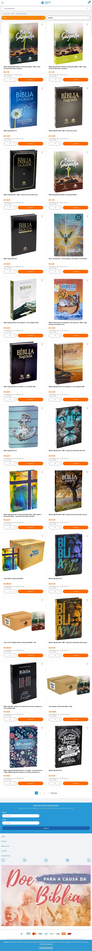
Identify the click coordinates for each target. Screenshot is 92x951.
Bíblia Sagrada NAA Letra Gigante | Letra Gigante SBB (21, 322)
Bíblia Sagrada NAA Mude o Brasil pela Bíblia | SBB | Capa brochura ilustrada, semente (22, 67)
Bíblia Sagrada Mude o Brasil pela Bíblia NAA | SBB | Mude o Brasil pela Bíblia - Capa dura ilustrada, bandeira (23, 515)
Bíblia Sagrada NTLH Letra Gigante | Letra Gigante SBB (66, 386)
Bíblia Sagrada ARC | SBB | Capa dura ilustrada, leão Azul (67, 450)
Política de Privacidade (45, 944)
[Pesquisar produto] (88, 9)
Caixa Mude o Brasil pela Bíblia (13, 578)
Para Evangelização (21, 13)
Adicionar (31, 80)
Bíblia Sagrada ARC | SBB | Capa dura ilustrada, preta (21, 194)
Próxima (54, 793)
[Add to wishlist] (42, 24)
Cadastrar (46, 828)
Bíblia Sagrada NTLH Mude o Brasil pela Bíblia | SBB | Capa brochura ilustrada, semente (67, 67)
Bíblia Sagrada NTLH (10, 131)
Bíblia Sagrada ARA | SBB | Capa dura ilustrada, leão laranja (68, 642)
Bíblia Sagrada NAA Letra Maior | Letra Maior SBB (19, 386)
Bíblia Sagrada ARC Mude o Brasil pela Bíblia (63, 194)
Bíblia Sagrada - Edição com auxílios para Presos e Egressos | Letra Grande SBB (23, 707)
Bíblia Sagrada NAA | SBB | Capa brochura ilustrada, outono (68, 514)
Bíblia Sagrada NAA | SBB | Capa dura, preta (63, 131)
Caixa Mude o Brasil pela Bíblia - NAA (60, 706)
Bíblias (13, 13)
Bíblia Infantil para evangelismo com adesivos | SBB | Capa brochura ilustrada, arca (68, 323)
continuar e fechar (46, 948)
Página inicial (6, 13)
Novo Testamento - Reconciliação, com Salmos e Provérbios (68, 258)
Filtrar (23, 18)
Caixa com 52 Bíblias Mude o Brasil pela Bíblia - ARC (20, 642)
